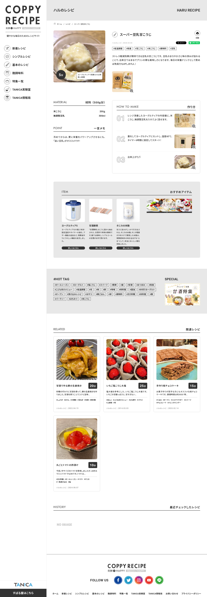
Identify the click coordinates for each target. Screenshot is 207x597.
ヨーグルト (78, 285)
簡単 (115, 285)
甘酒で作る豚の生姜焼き (69, 385)
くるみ (159, 400)
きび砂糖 (131, 294)
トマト (81, 479)
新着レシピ (19, 48)
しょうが (60, 400)
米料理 (143, 294)
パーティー (60, 299)
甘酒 (131, 285)
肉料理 (123, 289)
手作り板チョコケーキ (167, 385)
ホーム (56, 593)
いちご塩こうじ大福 (116, 385)
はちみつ (73, 299)
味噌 (113, 289)
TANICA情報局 (21, 97)
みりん (67, 400)
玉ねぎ (80, 400)
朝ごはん (101, 294)
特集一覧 (18, 81)
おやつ (89, 294)
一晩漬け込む (62, 482)
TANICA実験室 (21, 89)
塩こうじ (91, 285)
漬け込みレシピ (74, 294)
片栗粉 (73, 400)
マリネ (87, 479)
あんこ (109, 400)
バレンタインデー (174, 402)
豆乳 (173, 48)
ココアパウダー (177, 400)
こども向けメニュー (64, 289)
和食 (129, 48)
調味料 (163, 48)
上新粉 (109, 402)
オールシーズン (62, 285)
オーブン (59, 294)
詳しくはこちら (73, 248)
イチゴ (140, 400)
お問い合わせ (172, 593)
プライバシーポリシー (191, 593)
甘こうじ (140, 48)
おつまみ (141, 285)
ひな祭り (133, 400)
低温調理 (118, 48)
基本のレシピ (20, 65)
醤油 (133, 289)
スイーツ (104, 285)
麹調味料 (18, 73)
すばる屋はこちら (23, 593)
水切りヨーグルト (147, 289)
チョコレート (161, 402)
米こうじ (152, 48)
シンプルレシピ (21, 56)
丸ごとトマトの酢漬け (67, 465)
